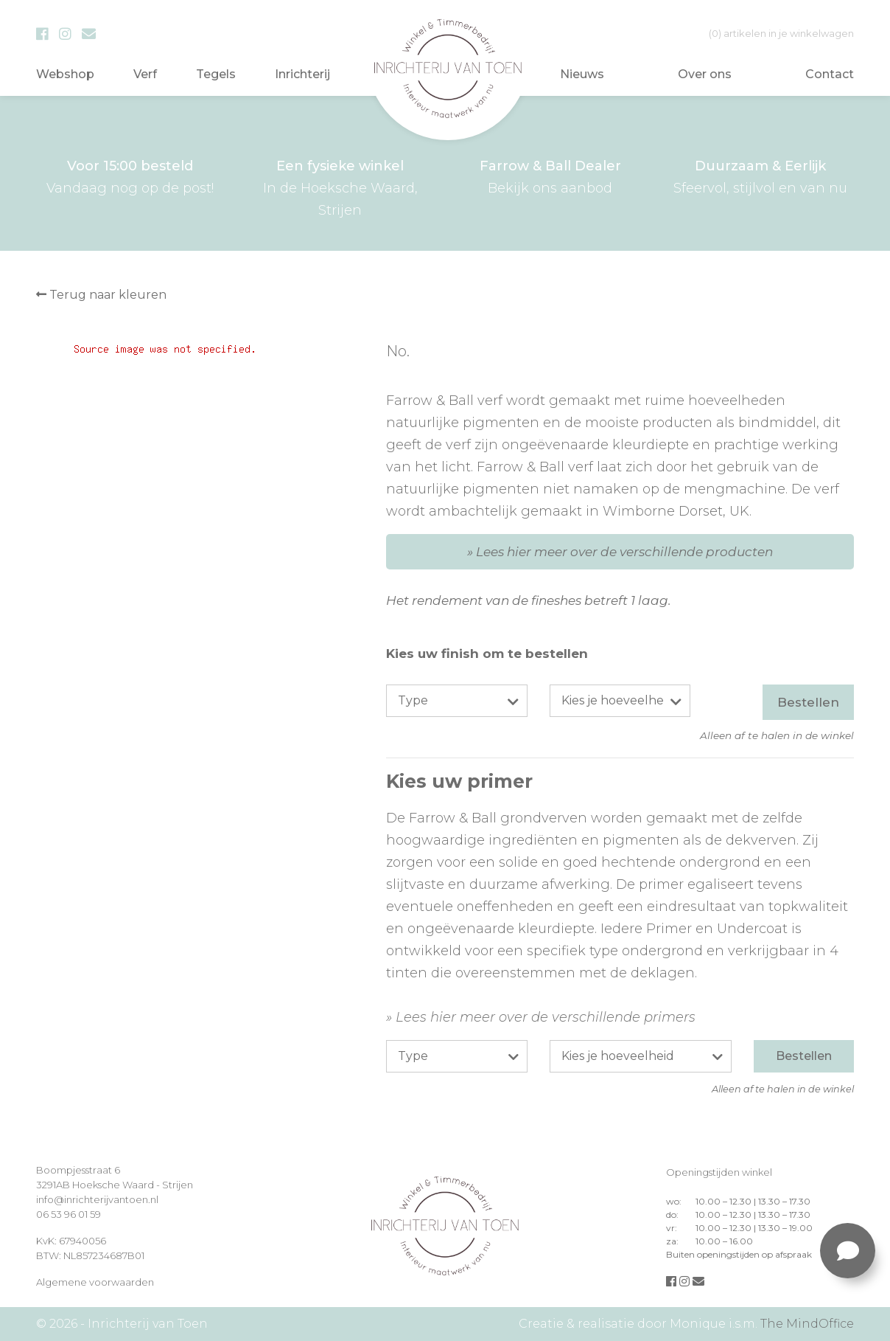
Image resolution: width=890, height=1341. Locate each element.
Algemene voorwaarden (95, 1282)
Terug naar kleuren (101, 295)
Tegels (216, 74)
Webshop (65, 74)
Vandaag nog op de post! (130, 175)
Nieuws (582, 74)
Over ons (705, 74)
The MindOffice (807, 1324)
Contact (829, 74)
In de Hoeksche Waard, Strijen (340, 186)
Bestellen (808, 702)
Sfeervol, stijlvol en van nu (760, 175)
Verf (145, 74)
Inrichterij (302, 74)
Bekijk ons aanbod (550, 175)
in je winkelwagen (781, 33)
